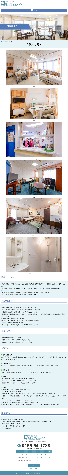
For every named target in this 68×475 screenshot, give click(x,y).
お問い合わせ (34, 465)
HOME (4, 41)
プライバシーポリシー (34, 468)
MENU (34, 10)
